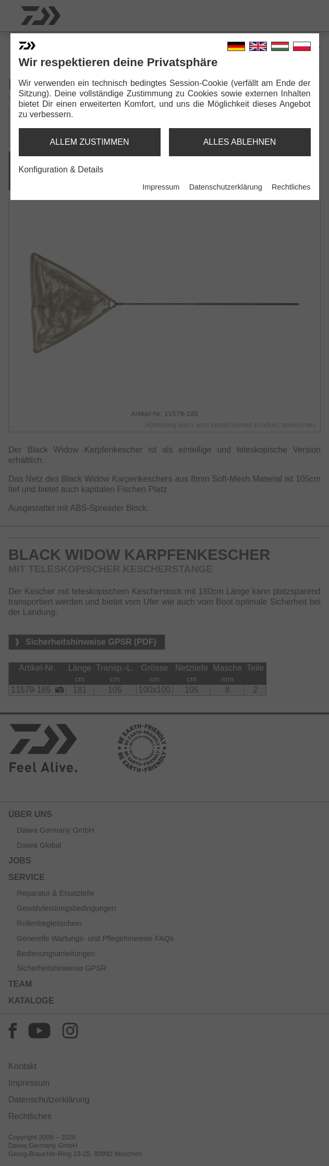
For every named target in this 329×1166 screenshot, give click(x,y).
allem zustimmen (89, 141)
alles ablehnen (239, 141)
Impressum (160, 187)
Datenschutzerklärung (225, 187)
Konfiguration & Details (61, 169)
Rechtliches (291, 187)
